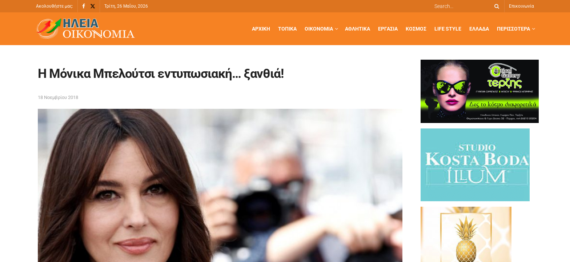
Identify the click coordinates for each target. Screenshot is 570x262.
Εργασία (388, 29)
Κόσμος (416, 29)
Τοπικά (287, 29)
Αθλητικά (357, 29)
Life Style (447, 29)
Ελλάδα (479, 29)
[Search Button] (495, 6)
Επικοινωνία (521, 6)
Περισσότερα (513, 29)
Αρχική (261, 29)
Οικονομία (319, 29)
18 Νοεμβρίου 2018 (58, 97)
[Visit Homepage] (85, 29)
